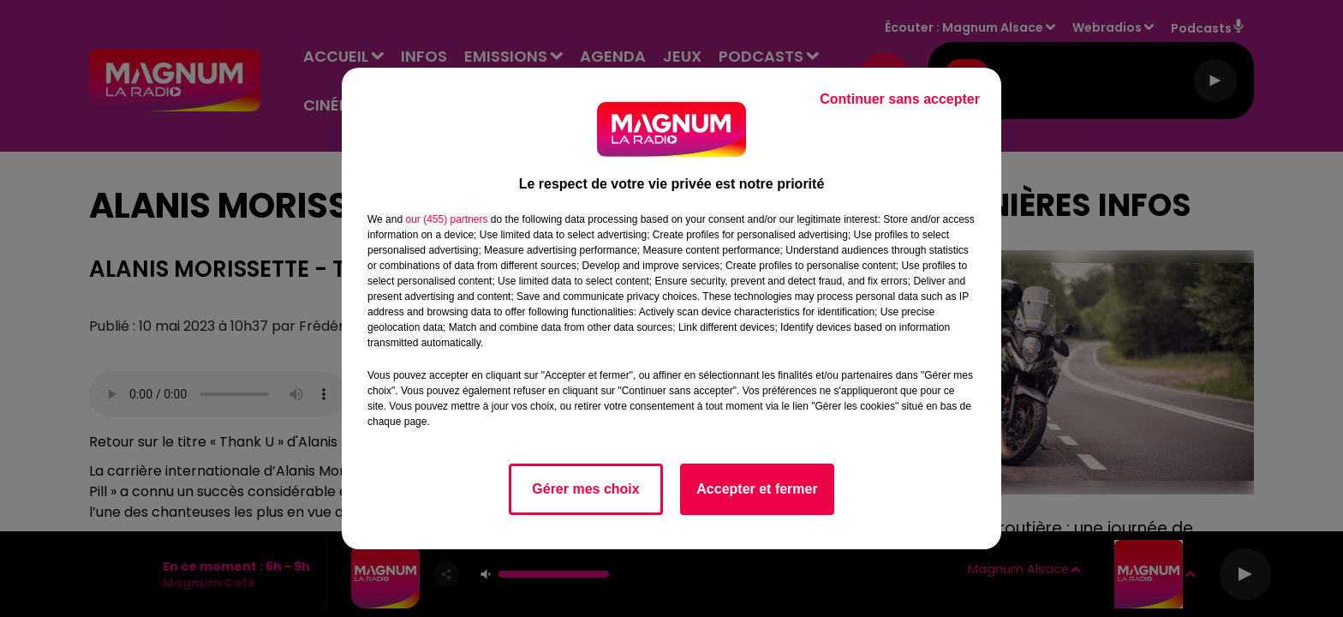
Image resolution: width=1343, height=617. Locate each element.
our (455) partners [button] (446, 219)
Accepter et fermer (756, 489)
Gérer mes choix (585, 489)
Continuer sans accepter (900, 99)
